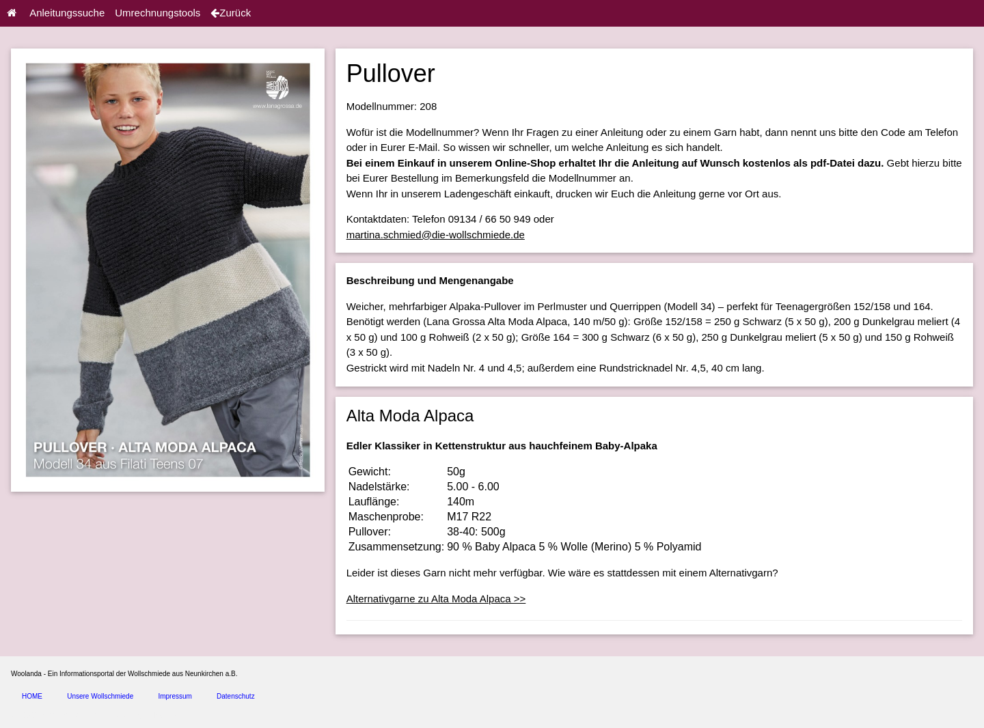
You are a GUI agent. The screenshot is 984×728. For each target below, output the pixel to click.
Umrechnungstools (157, 12)
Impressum (174, 696)
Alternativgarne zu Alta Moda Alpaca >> (436, 598)
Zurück (230, 12)
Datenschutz (236, 696)
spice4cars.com (159, 715)
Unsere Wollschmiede (100, 696)
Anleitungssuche (67, 12)
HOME (32, 696)
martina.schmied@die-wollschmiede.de (435, 234)
